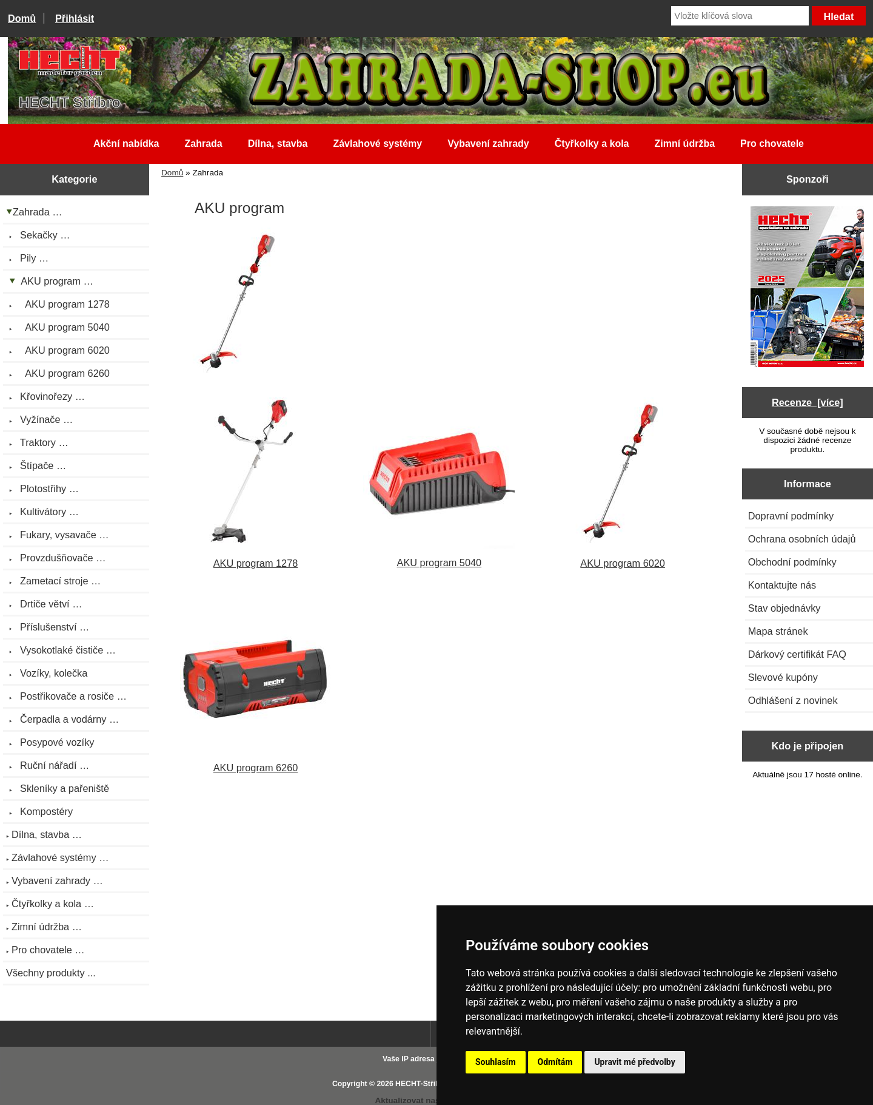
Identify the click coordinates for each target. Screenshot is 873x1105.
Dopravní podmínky (791, 515)
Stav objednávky (784, 608)
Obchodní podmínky (792, 561)
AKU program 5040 (439, 557)
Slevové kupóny (783, 677)
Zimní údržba (685, 143)
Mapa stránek (778, 631)
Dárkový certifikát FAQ (797, 654)
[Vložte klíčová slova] (740, 15)
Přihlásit (74, 18)
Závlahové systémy (377, 143)
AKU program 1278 (256, 557)
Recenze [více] (807, 402)
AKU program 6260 (256, 762)
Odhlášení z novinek (793, 700)
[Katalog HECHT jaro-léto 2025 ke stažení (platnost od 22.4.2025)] (807, 288)
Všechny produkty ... (51, 972)
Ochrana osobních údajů (802, 538)
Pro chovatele (772, 143)
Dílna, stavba (278, 143)
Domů (22, 18)
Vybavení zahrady (488, 143)
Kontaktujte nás (782, 585)
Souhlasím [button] (495, 1062)
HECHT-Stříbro (421, 1084)
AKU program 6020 (622, 557)
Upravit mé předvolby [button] (634, 1062)
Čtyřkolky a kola (592, 143)
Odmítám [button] (555, 1062)
